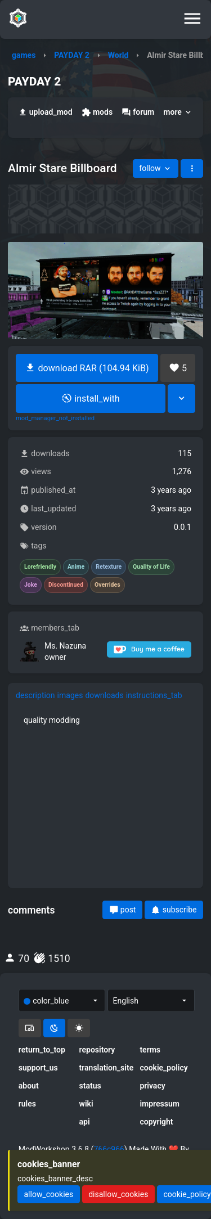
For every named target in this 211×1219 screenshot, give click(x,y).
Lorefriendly (40, 567)
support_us (38, 1067)
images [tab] (70, 695)
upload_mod (45, 112)
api (84, 1121)
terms (150, 1049)
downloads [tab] (104, 695)
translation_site (105, 1067)
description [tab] (35, 695)
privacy (152, 1085)
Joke (30, 585)
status (90, 1085)
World (118, 55)
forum (138, 112)
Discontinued (65, 585)
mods (97, 112)
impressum (159, 1103)
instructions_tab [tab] (154, 695)
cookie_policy (163, 1067)
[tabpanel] (105, 720)
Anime (76, 567)
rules (27, 1103)
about (29, 1085)
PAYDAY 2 (71, 55)
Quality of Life (151, 567)
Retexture (109, 567)
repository (97, 1049)
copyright (156, 1121)
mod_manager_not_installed (55, 418)
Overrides (107, 585)
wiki (86, 1103)
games (23, 55)
